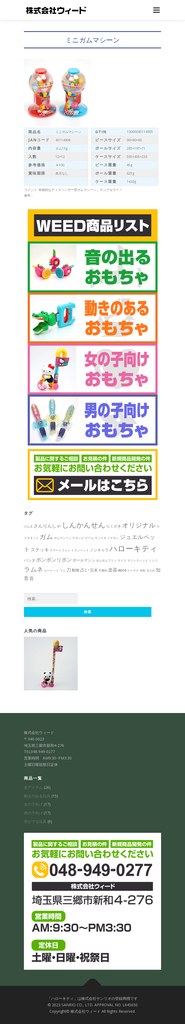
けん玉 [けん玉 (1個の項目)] (28, 526)
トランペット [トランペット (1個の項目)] (80, 550)
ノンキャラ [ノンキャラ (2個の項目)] (99, 549)
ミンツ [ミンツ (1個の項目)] (153, 560)
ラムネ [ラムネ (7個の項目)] (33, 569)
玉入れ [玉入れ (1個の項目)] (150, 570)
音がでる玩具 (35, 821)
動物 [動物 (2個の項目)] (75, 570)
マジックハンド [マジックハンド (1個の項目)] (137, 560)
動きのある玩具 (37, 795)
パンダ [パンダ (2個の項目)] (29, 560)
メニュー (156, 10)
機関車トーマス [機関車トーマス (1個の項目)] (128, 570)
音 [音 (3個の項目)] (31, 578)
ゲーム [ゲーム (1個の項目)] (89, 538)
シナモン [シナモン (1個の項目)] (113, 538)
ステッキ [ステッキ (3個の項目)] (40, 550)
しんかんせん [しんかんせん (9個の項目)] (83, 524)
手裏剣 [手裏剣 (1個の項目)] (102, 570)
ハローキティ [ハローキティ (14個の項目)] (133, 548)
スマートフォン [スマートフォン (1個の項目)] (60, 550)
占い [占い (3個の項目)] (84, 570)
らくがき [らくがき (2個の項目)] (113, 526)
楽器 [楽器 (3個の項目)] (112, 570)
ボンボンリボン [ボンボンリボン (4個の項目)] (54, 559)
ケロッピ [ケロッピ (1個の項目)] (78, 538)
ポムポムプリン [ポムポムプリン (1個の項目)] (106, 560)
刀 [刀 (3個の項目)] (68, 570)
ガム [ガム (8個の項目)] (46, 536)
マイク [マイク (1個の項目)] (122, 560)
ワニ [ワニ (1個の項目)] (63, 570)
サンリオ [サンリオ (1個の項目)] (100, 538)
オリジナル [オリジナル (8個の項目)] (139, 524)
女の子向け (33, 804)
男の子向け (33, 812)
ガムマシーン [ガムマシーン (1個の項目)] (63, 538)
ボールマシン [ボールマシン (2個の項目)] (84, 560)
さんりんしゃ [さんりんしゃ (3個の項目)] (47, 526)
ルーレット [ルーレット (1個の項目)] (51, 570)
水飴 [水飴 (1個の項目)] (142, 570)
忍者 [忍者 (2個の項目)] (94, 570)
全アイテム (33, 787)
